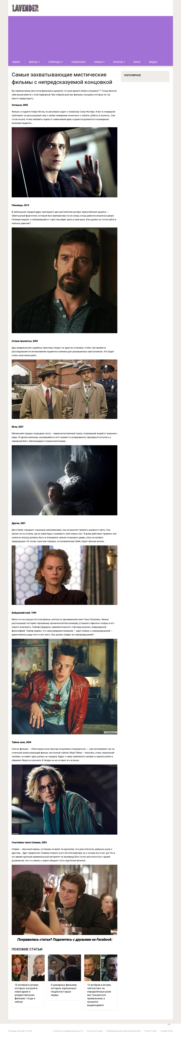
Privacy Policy (150, 1031)
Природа (54, 62)
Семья (98, 62)
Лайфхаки (78, 62)
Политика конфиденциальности (68, 1031)
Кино (136, 62)
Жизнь (33, 62)
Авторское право (95, 1031)
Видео (153, 62)
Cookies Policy (166, 1031)
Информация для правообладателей (123, 1031)
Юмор (16, 62)
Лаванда (12, 1031)
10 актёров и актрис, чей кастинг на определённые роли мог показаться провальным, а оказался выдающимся (99, 995)
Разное (118, 62)
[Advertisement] (90, 37)
